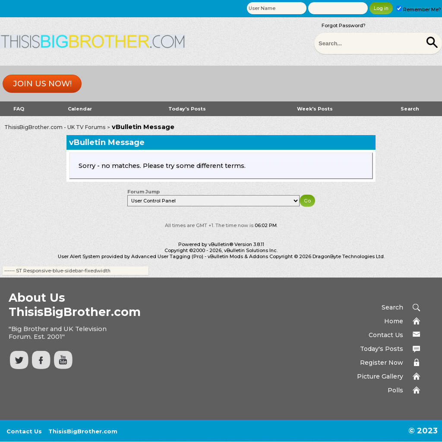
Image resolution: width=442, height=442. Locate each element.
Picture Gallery (380, 376)
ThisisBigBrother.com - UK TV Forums (54, 127)
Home (393, 321)
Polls (395, 390)
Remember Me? (418, 9)
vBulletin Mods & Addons (238, 256)
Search (410, 109)
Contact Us (386, 335)
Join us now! (42, 83)
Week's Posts (315, 109)
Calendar (80, 109)
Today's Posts (187, 109)
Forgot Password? (344, 25)
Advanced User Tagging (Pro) (167, 256)
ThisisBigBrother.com (82, 431)
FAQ (18, 109)
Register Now (381, 362)
